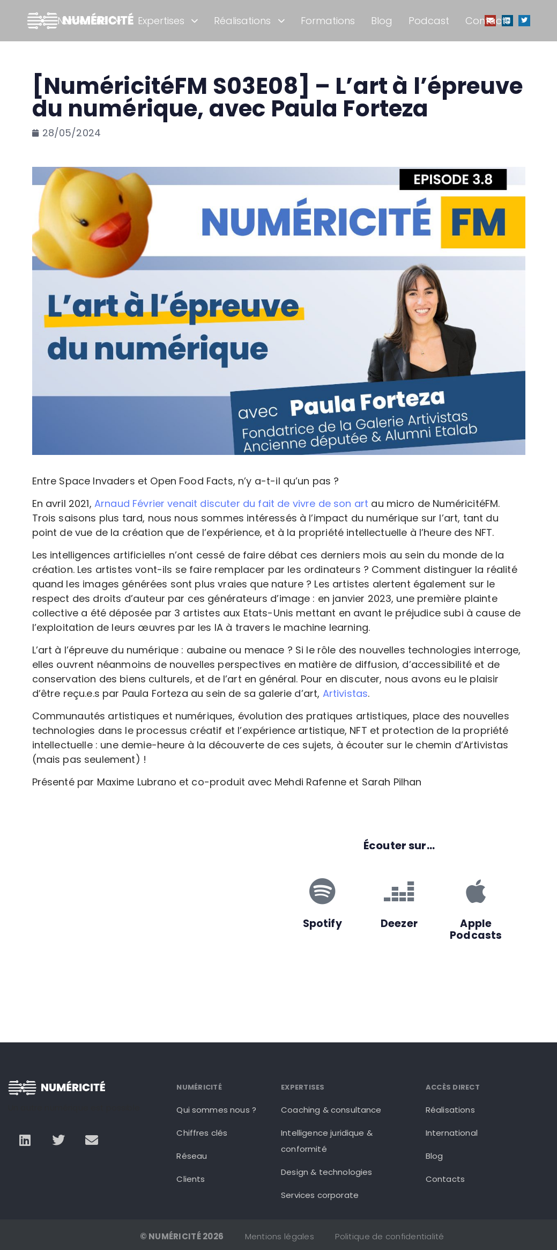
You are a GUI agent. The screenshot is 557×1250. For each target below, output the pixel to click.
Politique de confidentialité (389, 1236)
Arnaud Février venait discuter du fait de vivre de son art (231, 503)
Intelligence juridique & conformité (327, 1141)
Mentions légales (279, 1236)
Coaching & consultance (331, 1109)
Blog (381, 20)
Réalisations (249, 20)
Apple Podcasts (476, 929)
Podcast (429, 20)
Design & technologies (326, 1172)
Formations (328, 20)
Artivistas (345, 693)
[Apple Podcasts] (476, 891)
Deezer (399, 923)
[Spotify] (322, 891)
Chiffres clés (201, 1132)
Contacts (487, 20)
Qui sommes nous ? (216, 1109)
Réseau (191, 1155)
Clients (190, 1179)
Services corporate (320, 1195)
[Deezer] (398, 891)
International (452, 1132)
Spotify (322, 923)
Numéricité (89, 20)
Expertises (168, 20)
